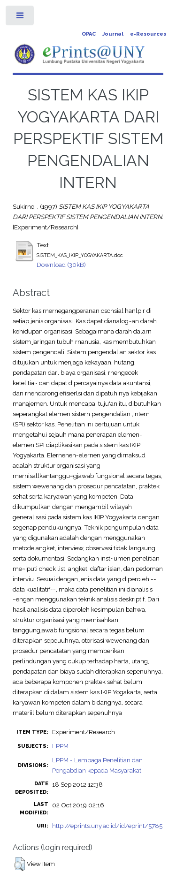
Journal (112, 34)
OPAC (89, 34)
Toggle (20, 17)
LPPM (60, 746)
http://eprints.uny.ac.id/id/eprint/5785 (107, 825)
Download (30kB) (61, 264)
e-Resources (148, 34)
